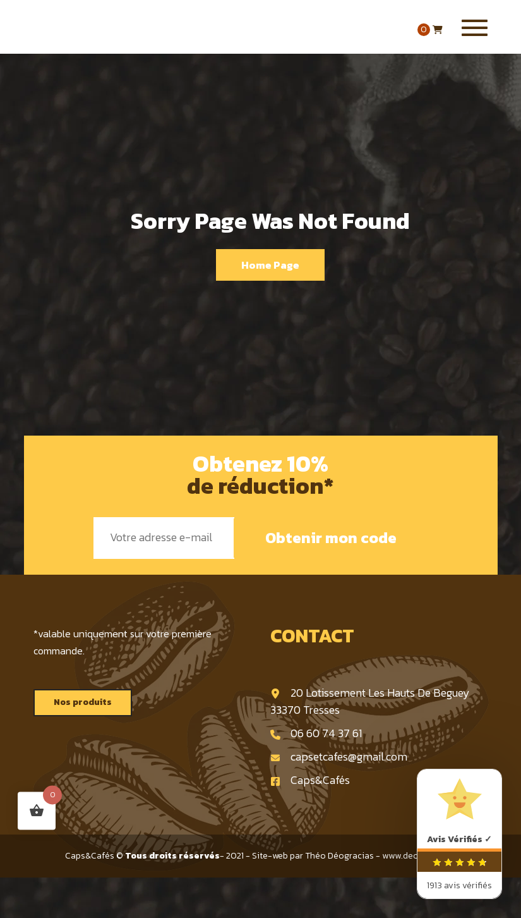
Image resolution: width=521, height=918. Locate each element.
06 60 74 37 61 (316, 733)
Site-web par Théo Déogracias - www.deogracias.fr (354, 855)
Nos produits (83, 702)
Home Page (270, 264)
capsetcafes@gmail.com (338, 756)
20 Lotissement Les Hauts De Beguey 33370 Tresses (370, 701)
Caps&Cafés (310, 779)
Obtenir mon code (331, 538)
